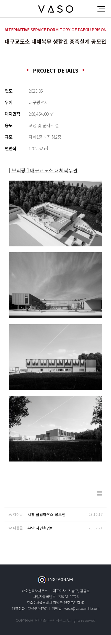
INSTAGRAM (55, 579)
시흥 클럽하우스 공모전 (46, 514)
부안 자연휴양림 (41, 528)
